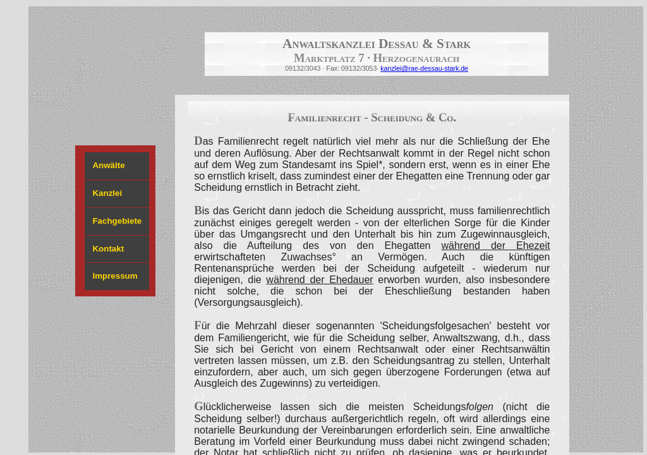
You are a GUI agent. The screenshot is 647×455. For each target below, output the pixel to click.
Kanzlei (107, 193)
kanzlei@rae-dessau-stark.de (424, 68)
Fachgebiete (117, 221)
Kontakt (108, 248)
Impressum (114, 276)
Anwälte (108, 165)
